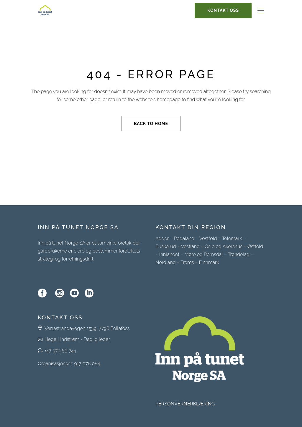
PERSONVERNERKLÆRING (185, 404)
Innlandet (169, 254)
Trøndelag (239, 254)
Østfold (255, 246)
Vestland (190, 246)
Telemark (232, 238)
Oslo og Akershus (223, 246)
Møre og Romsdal (204, 254)
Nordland (165, 262)
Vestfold (208, 238)
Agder (162, 238)
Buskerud (165, 246)
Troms (187, 262)
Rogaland (184, 238)
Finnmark (209, 262)
